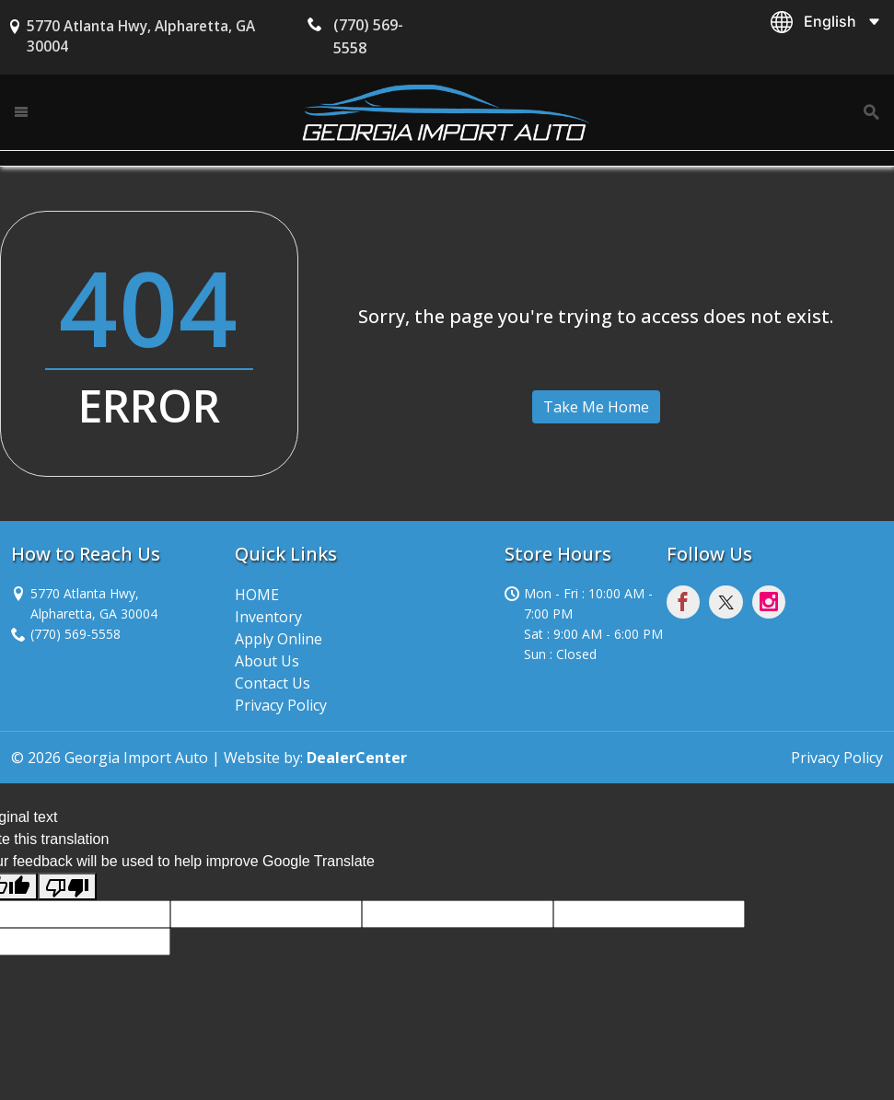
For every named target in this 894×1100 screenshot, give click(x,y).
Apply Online (278, 639)
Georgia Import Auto (136, 757)
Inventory (268, 617)
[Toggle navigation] (21, 112)
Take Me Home (596, 407)
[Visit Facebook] (688, 605)
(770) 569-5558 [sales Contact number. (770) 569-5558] (75, 634)
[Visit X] (730, 605)
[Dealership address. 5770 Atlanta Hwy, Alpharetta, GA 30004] (93, 603)
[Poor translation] (67, 887)
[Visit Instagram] (771, 605)
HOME (257, 595)
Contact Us (272, 683)
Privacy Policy (281, 705)
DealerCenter (357, 757)
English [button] (830, 21)
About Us (267, 661)
